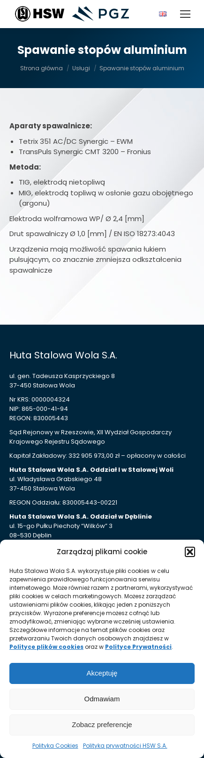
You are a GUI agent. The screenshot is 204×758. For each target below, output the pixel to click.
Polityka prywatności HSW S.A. (125, 746)
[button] (190, 552)
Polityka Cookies (55, 746)
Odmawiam (102, 699)
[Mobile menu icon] (185, 14)
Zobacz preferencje (102, 724)
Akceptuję (102, 673)
